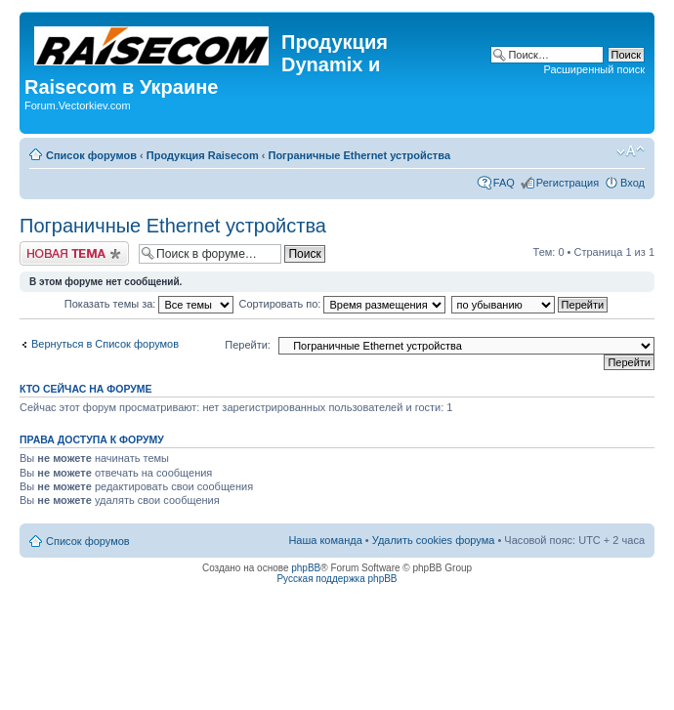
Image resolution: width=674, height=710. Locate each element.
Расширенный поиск (594, 69)
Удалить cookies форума (433, 540)
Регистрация (567, 182)
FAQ (504, 182)
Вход (632, 182)
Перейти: (248, 345)
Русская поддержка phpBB (336, 578)
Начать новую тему (74, 253)
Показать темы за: (149, 304)
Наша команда (324, 540)
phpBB (305, 568)
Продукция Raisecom (203, 155)
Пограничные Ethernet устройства (359, 155)
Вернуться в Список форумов (105, 344)
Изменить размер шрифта (630, 151)
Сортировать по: (342, 304)
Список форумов (91, 155)
